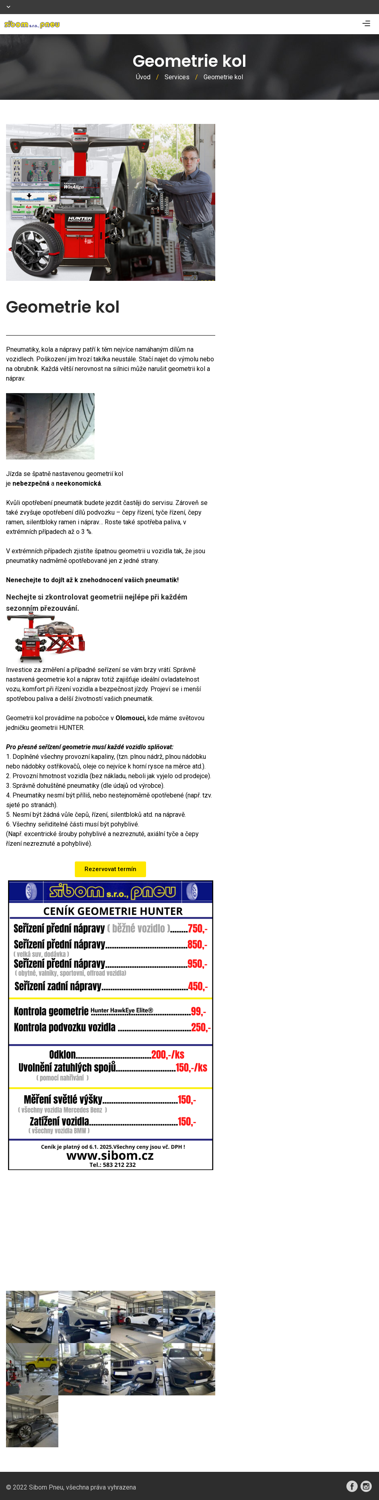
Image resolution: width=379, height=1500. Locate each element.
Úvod (143, 77)
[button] (110, 869)
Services (177, 77)
